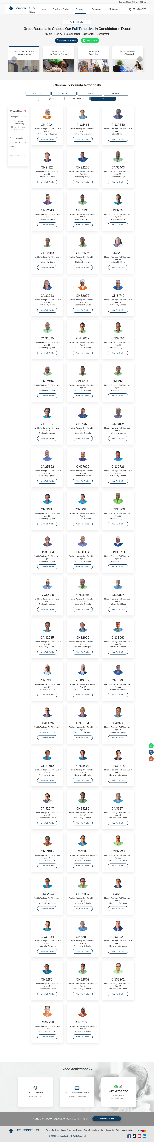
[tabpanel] (24, 59)
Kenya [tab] (90, 93)
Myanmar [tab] (116, 93)
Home (43, 9)
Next (140, 59)
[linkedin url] (144, 1136)
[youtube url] (139, 1136)
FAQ (117, 1130)
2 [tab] (74, 73)
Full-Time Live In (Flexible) (19, 128)
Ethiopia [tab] (64, 93)
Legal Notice (77, 1130)
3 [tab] (77, 73)
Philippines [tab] (37, 93)
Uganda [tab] (51, 99)
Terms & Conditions (52, 1130)
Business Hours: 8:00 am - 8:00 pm (132, 2)
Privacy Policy (66, 1130)
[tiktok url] (134, 1136)
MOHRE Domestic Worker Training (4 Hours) (24, 53)
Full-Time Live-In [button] (76, 22)
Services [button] (80, 9)
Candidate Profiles (61, 9)
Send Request (107, 1118)
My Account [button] (114, 9)
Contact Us (110, 1130)
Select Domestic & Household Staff (16, 142)
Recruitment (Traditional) (19, 122)
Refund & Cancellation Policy (94, 1130)
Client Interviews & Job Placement (127, 53)
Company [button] (96, 9)
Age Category (15, 155)
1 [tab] (71, 73)
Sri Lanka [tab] (77, 99)
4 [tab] (80, 73)
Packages (14, 117)
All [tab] (103, 99)
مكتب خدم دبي (126, 1130)
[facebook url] (129, 1136)
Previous (14, 59)
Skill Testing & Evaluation (93, 53)
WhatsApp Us (90, 40)
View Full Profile (47, 139)
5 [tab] (83, 73)
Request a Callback (66, 40)
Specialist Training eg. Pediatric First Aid (58, 53)
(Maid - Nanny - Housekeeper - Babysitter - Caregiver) (77, 34)
